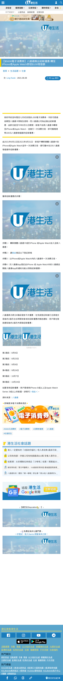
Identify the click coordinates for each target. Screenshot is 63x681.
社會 (24, 71)
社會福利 (54, 650)
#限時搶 (22, 671)
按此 (14, 253)
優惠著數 (19, 8)
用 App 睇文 (54, 78)
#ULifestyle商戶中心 (51, 671)
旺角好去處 (18, 650)
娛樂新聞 (31, 12)
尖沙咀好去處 (28, 647)
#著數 (3, 674)
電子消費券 (25, 429)
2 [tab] (28, 17)
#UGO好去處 (6, 668)
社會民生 (8, 433)
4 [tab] (33, 17)
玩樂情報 (32, 8)
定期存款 (40, 12)
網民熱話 (5, 657)
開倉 (19, 647)
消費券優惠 (38, 429)
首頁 (5, 71)
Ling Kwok (11, 78)
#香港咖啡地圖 (51, 668)
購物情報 (45, 8)
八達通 (15, 398)
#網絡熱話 (11, 674)
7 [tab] (32, 20)
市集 (13, 647)
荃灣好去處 (6, 650)
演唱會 (8, 8)
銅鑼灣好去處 (42, 647)
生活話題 (14, 71)
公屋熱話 (21, 12)
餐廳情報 (34, 650)
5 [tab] (36, 17)
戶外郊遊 (44, 650)
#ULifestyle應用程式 (9, 671)
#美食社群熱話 (19, 668)
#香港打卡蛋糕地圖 (35, 668)
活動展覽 (5, 647)
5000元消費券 (10, 429)
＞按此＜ (34, 392)
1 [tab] (26, 17)
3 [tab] (31, 17)
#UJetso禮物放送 (34, 671)
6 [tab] (38, 17)
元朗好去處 (55, 647)
